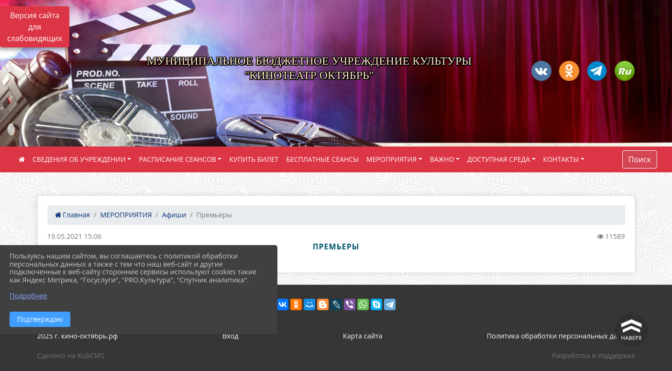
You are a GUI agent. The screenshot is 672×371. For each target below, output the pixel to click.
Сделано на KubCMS (70, 355)
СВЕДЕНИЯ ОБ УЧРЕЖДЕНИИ (79, 159)
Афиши (174, 214)
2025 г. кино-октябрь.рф (77, 335)
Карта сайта (363, 335)
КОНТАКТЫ (561, 159)
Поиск (639, 159)
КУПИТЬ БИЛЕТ (253, 159)
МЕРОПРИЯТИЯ (391, 159)
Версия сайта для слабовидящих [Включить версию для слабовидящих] (34, 27)
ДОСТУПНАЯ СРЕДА (498, 159)
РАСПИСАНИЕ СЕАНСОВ (177, 159)
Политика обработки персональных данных (561, 335)
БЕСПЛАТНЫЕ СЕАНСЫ (322, 159)
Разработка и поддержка (593, 355)
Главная (72, 214)
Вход (230, 335)
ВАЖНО (442, 159)
